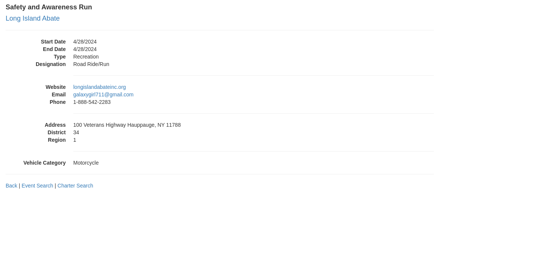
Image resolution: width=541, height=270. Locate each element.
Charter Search (75, 186)
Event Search (37, 186)
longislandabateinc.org (99, 87)
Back (11, 186)
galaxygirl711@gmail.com (103, 95)
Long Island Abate (33, 18)
